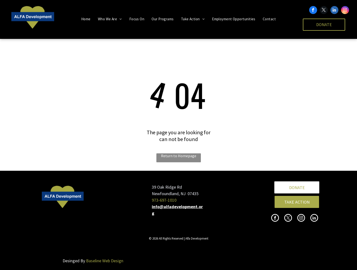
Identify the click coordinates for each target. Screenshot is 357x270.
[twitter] (324, 10)
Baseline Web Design (104, 260)
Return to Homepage (178, 155)
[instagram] (345, 10)
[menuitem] (86, 18)
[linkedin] (334, 10)
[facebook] (313, 10)
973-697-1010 (164, 200)
